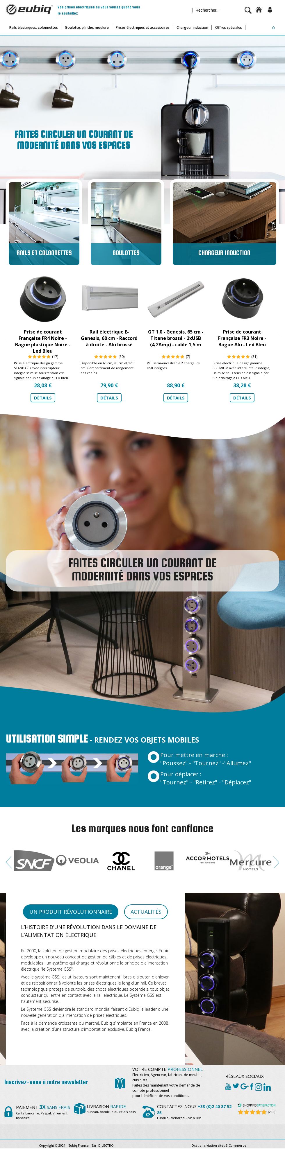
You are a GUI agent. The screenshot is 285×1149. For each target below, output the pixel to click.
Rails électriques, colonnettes (33, 27)
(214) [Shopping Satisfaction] (271, 1111)
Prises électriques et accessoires (143, 27)
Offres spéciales (228, 27)
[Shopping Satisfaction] (256, 1106)
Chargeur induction (192, 27)
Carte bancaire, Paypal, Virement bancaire (43, 1112)
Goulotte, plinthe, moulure (87, 27)
